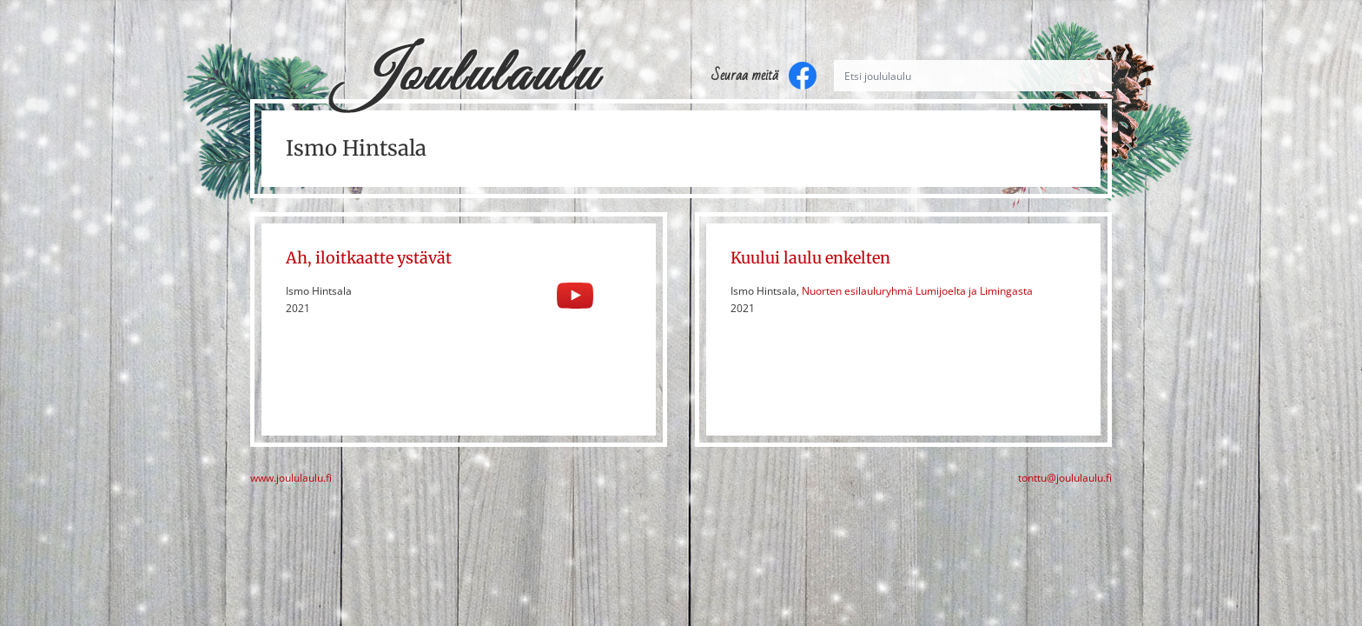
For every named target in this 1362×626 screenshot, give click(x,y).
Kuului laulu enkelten (810, 258)
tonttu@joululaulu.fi (1065, 478)
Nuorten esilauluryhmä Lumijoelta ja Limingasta (917, 290)
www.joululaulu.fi (291, 478)
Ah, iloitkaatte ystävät (369, 258)
